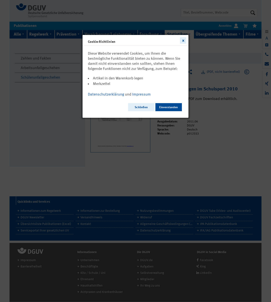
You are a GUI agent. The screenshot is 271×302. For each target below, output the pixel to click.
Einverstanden (168, 107)
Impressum (141, 94)
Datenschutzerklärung (106, 94)
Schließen (141, 107)
